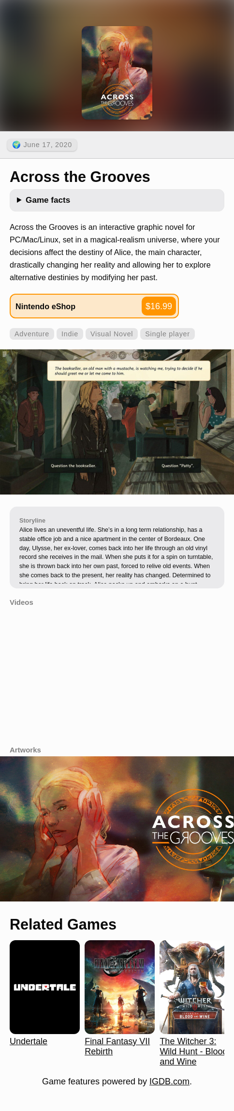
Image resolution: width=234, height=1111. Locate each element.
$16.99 (159, 306)
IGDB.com (169, 1081)
